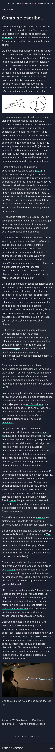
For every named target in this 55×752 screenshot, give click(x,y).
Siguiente (21, 720)
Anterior (6, 720)
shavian (40, 517)
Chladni (11, 569)
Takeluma (7, 37)
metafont (11, 538)
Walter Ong (12, 200)
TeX (48, 534)
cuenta (12, 500)
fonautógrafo (36, 594)
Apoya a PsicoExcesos (32, 724)
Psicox (28, 3)
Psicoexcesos (13, 748)
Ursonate (45, 408)
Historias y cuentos (43, 3)
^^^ (13, 720)
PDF (38, 170)
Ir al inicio (30, 736)
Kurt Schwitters (34, 404)
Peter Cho (31, 30)
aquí (16, 348)
